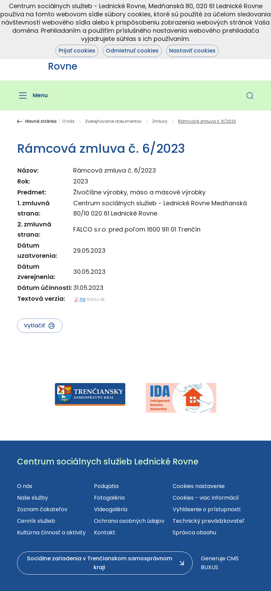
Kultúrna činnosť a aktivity (51, 532)
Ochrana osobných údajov (129, 521)
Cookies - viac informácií (206, 498)
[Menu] (32, 95)
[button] (250, 95)
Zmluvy (160, 121)
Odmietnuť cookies (132, 51)
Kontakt (104, 532)
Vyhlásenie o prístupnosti (206, 509)
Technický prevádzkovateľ (208, 521)
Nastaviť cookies (192, 51)
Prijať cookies (77, 51)
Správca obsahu (194, 532)
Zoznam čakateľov (42, 509)
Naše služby (32, 498)
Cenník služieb (36, 521)
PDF (83, 299)
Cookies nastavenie (199, 486)
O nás (68, 121)
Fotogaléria (109, 498)
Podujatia (106, 486)
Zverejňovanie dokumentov (113, 121)
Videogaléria (110, 509)
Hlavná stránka (41, 121)
